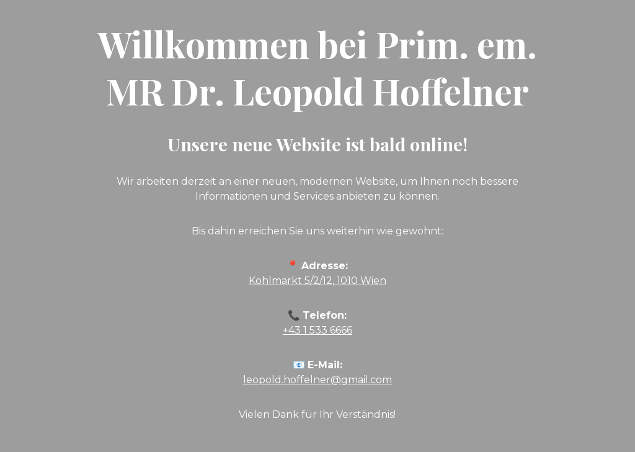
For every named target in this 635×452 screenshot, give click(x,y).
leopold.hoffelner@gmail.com (317, 380)
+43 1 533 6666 (317, 330)
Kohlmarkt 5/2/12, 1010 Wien (317, 280)
